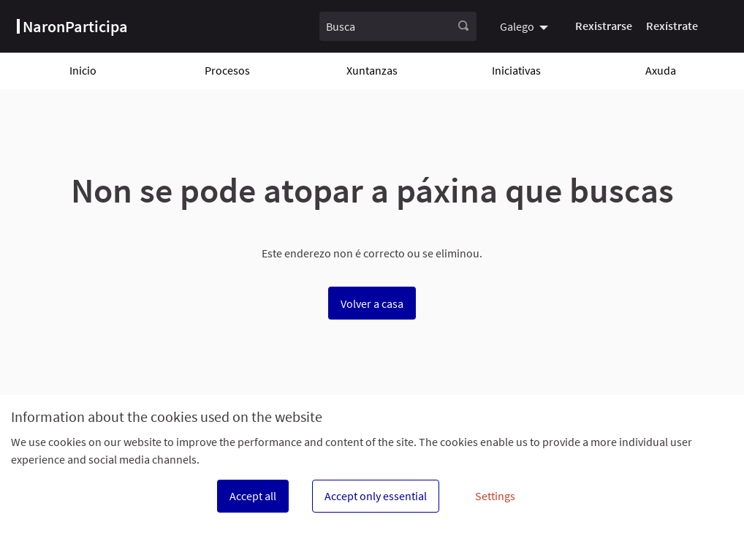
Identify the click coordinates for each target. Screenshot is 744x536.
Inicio (82, 70)
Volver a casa (372, 303)
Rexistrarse (603, 25)
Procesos (227, 70)
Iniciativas (516, 70)
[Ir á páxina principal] (72, 26)
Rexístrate (672, 25)
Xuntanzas (372, 70)
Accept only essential (375, 495)
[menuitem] (526, 26)
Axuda (660, 70)
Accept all (252, 495)
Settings (495, 495)
